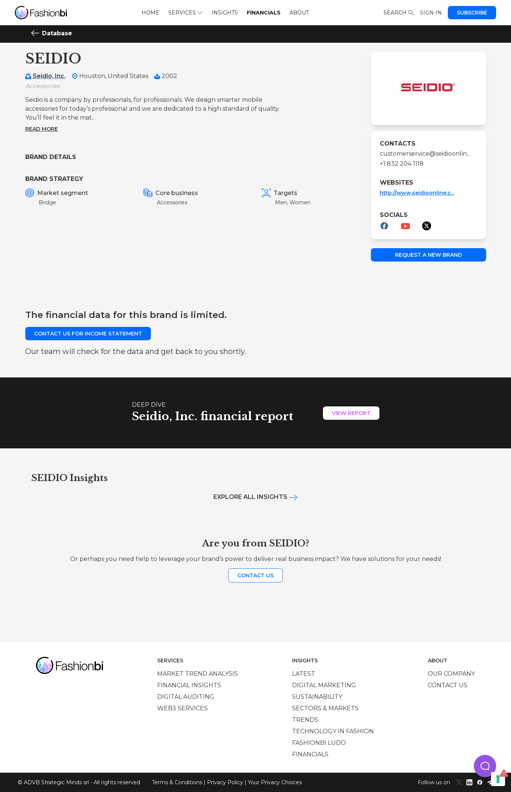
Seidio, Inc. (49, 75)
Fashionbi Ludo (319, 742)
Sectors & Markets (325, 708)
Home (150, 12)
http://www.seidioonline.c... (417, 192)
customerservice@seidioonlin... (425, 153)
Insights (224, 12)
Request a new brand (428, 254)
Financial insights (189, 685)
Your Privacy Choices (275, 782)
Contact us (255, 575)
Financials (264, 12)
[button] (485, 766)
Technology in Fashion (333, 731)
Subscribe (472, 12)
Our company (451, 673)
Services (185, 12)
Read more (41, 129)
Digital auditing (185, 696)
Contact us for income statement (88, 333)
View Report (351, 413)
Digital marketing (324, 685)
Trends (305, 719)
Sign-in (431, 12)
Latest (303, 673)
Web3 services (182, 708)
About (299, 12)
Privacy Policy (225, 782)
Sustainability (317, 696)
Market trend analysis (197, 673)
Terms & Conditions (177, 782)
